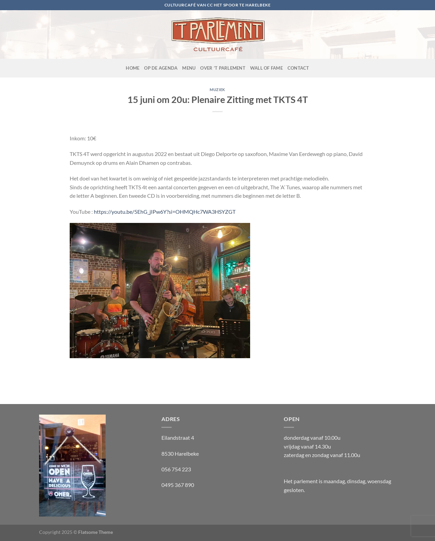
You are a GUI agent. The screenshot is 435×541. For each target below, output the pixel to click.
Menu (188, 68)
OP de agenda (160, 68)
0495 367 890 (177, 485)
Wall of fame (266, 68)
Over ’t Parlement (222, 68)
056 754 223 (176, 469)
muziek (217, 89)
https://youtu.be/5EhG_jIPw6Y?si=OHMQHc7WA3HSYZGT (165, 211)
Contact (298, 68)
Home (132, 68)
